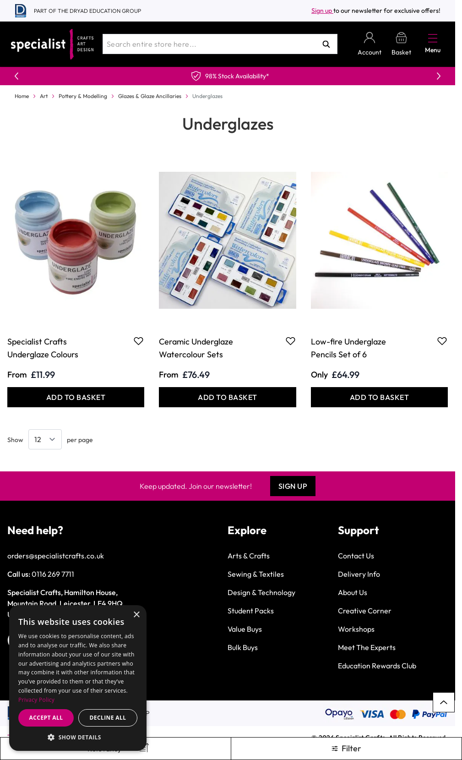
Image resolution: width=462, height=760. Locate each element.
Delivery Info (359, 574)
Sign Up (293, 486)
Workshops (356, 629)
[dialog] (78, 678)
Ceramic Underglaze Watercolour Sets (196, 348)
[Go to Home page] (52, 44)
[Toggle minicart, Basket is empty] (401, 44)
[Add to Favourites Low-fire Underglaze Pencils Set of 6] (442, 340)
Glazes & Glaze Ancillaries (149, 96)
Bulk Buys (243, 647)
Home (22, 96)
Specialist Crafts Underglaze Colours (42, 348)
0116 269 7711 (53, 574)
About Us (352, 592)
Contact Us (356, 555)
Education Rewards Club (377, 665)
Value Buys (245, 629)
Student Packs (251, 610)
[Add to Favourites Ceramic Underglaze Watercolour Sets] (290, 340)
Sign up (322, 10)
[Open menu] (432, 38)
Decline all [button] (108, 718)
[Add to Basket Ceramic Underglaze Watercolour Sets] (227, 397)
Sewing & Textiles (256, 574)
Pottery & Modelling (83, 96)
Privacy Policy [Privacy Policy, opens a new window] (36, 700)
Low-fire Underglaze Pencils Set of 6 (348, 348)
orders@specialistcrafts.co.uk (55, 555)
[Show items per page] (45, 439)
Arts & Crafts (249, 555)
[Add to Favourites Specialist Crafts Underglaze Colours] (138, 340)
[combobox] (220, 44)
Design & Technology (261, 592)
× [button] (136, 615)
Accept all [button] (46, 718)
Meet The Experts (367, 647)
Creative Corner (364, 610)
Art (44, 96)
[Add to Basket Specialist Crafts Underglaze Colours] (75, 397)
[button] (77, 737)
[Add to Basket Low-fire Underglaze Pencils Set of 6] (379, 397)
